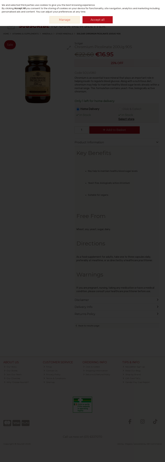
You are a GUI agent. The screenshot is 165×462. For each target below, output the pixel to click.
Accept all (98, 19)
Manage (64, 19)
